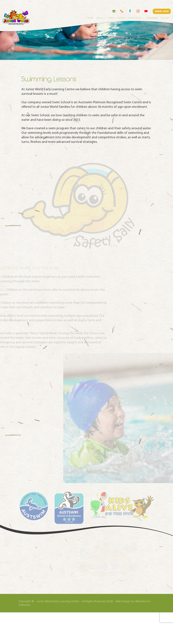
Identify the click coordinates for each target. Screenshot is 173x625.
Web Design (123, 614)
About (112, 10)
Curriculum (147, 10)
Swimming (165, 10)
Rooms (134, 10)
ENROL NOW (161, 3)
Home (103, 10)
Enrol (124, 10)
